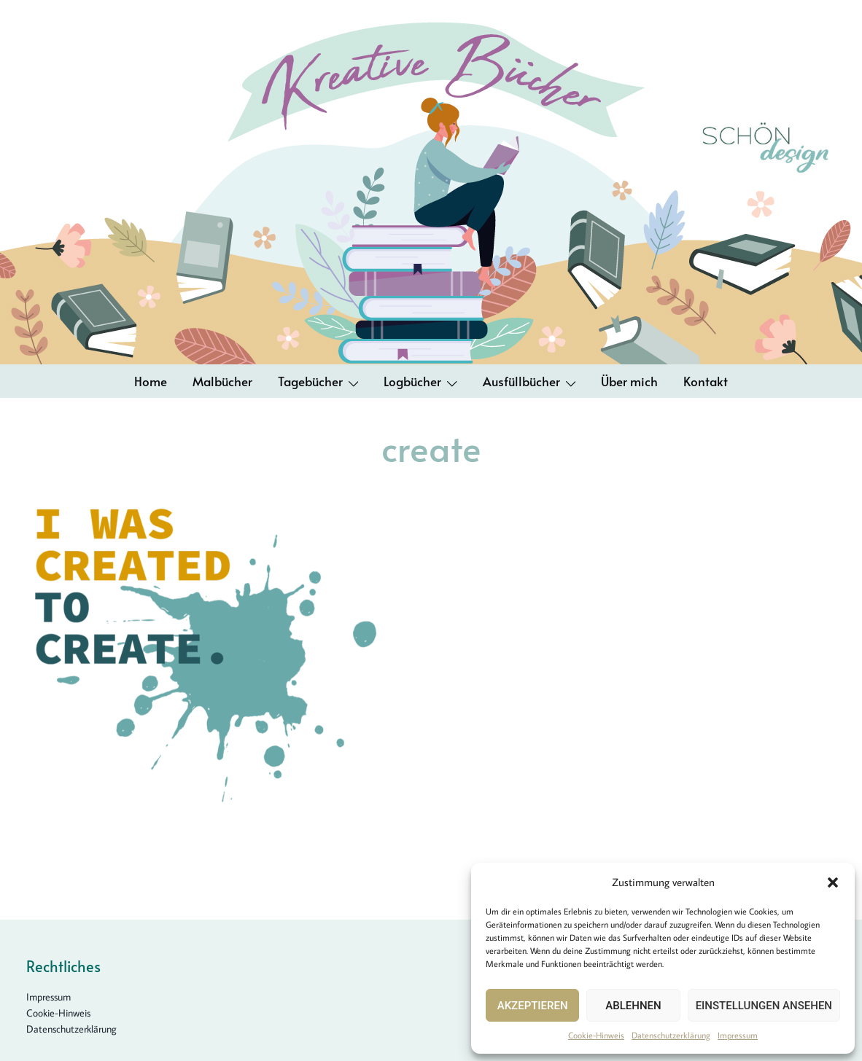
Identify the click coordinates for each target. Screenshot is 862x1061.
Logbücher (412, 381)
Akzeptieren (532, 1005)
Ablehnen (633, 1005)
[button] (833, 882)
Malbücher (222, 381)
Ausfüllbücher (521, 381)
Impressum (738, 1035)
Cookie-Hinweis (596, 1035)
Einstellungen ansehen (764, 1005)
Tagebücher (310, 381)
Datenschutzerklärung (671, 1035)
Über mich (629, 381)
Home (150, 381)
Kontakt (705, 381)
